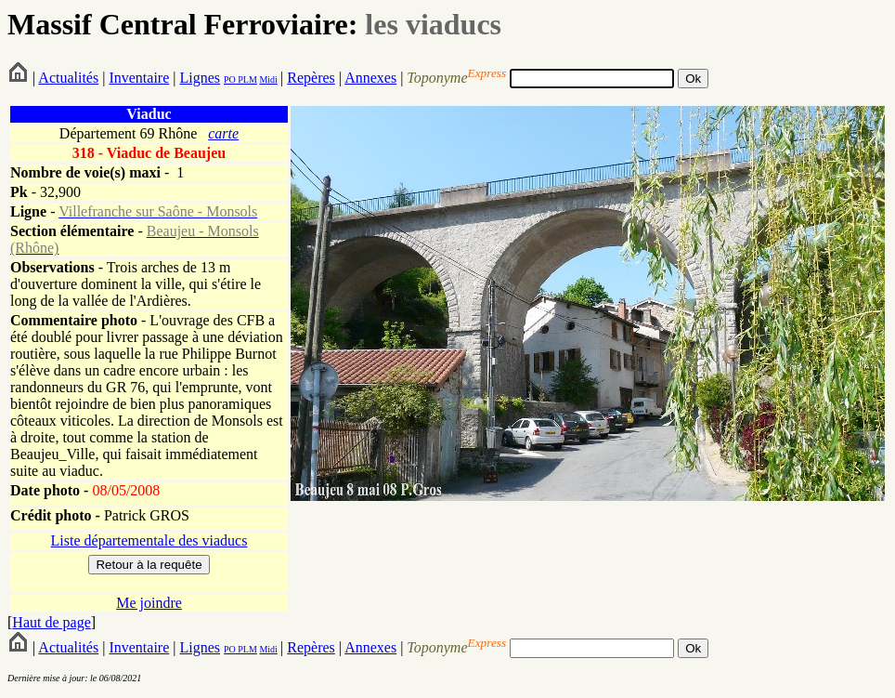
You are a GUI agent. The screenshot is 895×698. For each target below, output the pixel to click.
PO (230, 79)
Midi (268, 79)
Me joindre (149, 603)
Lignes (199, 78)
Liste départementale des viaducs (149, 540)
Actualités (68, 78)
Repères (311, 78)
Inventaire (139, 78)
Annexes (370, 78)
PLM (246, 79)
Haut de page (51, 622)
